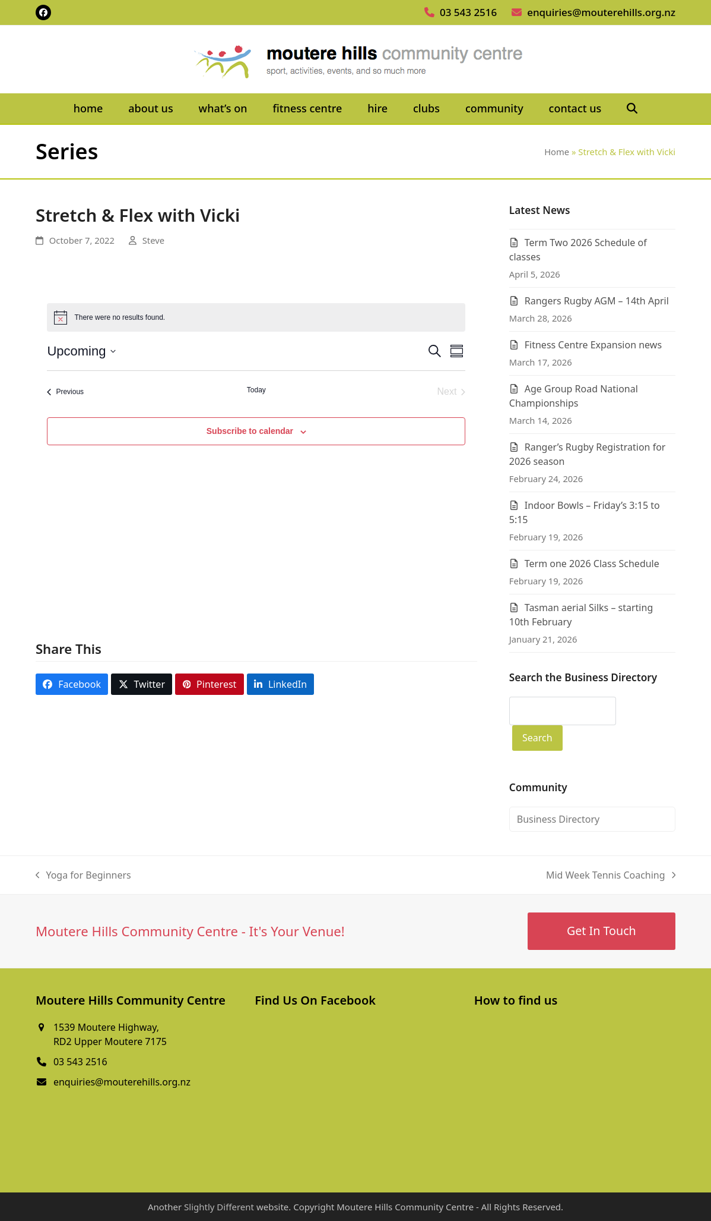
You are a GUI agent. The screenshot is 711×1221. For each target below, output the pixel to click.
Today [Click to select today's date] (256, 390)
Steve (153, 240)
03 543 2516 (468, 12)
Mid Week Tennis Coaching (610, 875)
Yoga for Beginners (83, 875)
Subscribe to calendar (250, 431)
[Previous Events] (65, 391)
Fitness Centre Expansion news (593, 344)
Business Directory (558, 819)
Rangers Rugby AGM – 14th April (597, 300)
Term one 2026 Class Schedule (592, 563)
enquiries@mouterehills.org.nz (601, 12)
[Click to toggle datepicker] (81, 351)
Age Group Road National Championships (573, 396)
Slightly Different (219, 1207)
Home (556, 152)
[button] (632, 109)
